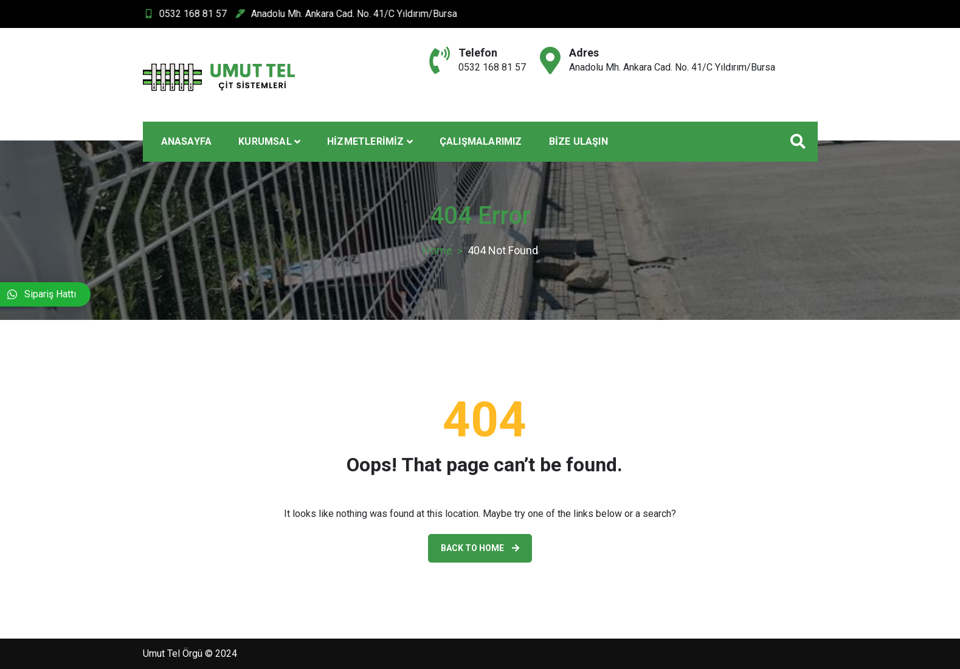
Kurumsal (265, 141)
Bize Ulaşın (578, 141)
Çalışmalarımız (481, 141)
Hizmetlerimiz (365, 141)
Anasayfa (186, 141)
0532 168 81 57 (162, 13)
